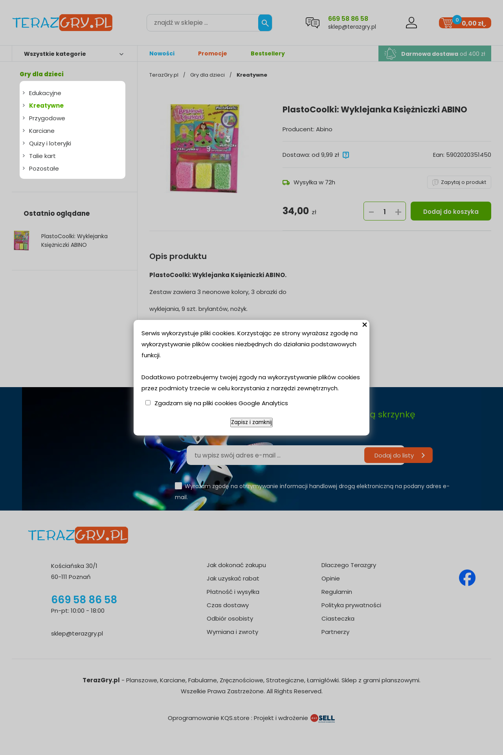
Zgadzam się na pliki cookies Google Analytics (221, 403)
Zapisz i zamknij (251, 422)
